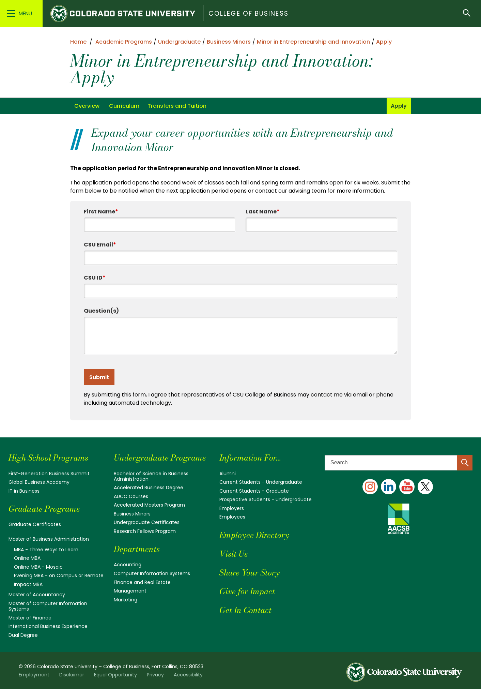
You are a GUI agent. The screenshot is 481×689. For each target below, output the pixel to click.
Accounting (127, 564)
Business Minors (132, 513)
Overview (86, 106)
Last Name (263, 211)
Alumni (227, 473)
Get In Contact (245, 610)
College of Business (248, 13)
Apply (399, 106)
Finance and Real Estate (142, 582)
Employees (232, 516)
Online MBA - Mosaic (38, 567)
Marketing (125, 599)
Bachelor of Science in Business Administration (151, 476)
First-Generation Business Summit (49, 473)
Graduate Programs (44, 509)
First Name (101, 211)
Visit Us (233, 554)
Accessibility (188, 674)
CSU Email (100, 245)
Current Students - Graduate (254, 491)
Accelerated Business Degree (148, 487)
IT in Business (24, 491)
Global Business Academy (39, 482)
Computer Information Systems (152, 573)
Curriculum (124, 106)
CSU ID (95, 278)
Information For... (250, 457)
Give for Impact (247, 591)
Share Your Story (249, 572)
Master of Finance (30, 617)
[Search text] (398, 462)
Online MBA (27, 558)
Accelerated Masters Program (149, 504)
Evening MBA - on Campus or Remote (59, 575)
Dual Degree (23, 635)
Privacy (155, 674)
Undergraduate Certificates (147, 522)
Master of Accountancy (37, 594)
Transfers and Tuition (177, 106)
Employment (34, 674)
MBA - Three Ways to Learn (46, 549)
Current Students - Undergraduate (260, 482)
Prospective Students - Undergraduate (265, 499)
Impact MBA (28, 584)
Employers (231, 508)
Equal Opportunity (115, 674)
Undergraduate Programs (160, 457)
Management (130, 590)
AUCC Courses (131, 496)
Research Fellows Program (145, 531)
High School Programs (48, 457)
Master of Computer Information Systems (48, 606)
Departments (137, 549)
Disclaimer (71, 674)
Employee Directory (254, 535)
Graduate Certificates (35, 524)
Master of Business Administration (49, 539)
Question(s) (101, 311)
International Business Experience (48, 626)
